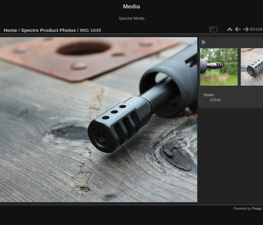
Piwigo (257, 208)
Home (10, 30)
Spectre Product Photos (48, 30)
